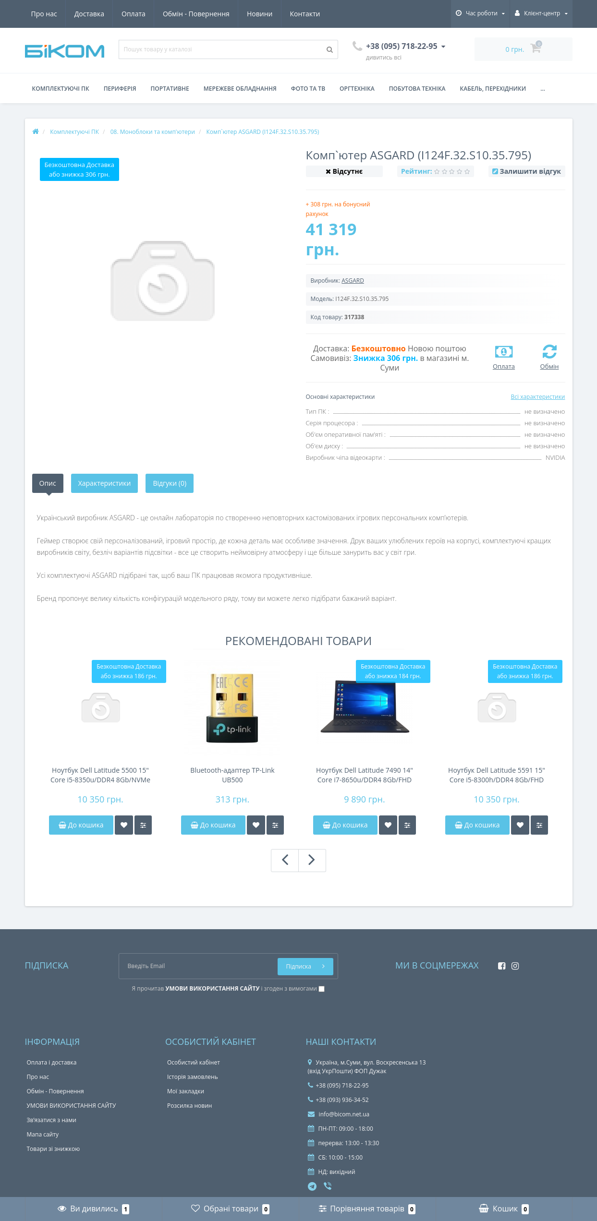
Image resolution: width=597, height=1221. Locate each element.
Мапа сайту (43, 1134)
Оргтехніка (357, 88)
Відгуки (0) (169, 483)
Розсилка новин (189, 1105)
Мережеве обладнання (240, 88)
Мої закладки (185, 1091)
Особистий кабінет (193, 1062)
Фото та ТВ (308, 88)
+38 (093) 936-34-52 (338, 1100)
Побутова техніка (417, 88)
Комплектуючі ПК (60, 88)
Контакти (305, 13)
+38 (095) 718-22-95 (338, 1085)
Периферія (120, 88)
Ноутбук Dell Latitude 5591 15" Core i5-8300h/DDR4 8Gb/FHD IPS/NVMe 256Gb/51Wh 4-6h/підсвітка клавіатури (496, 775)
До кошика (81, 824)
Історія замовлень (192, 1077)
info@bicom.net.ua (339, 1114)
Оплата (134, 13)
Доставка (89, 13)
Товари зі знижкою (53, 1149)
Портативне (170, 88)
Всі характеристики (538, 397)
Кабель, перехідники (493, 88)
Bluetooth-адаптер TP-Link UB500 (232, 775)
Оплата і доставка (52, 1062)
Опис (47, 483)
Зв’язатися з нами (51, 1120)
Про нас (44, 13)
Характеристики (104, 483)
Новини (259, 13)
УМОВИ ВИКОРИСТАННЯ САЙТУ (71, 1105)
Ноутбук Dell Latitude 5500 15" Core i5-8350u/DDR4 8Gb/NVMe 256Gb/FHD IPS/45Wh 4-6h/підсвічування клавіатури (100, 775)
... (542, 88)
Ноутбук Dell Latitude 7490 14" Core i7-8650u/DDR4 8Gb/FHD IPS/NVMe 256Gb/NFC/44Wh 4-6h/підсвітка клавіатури (364, 775)
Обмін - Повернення (196, 13)
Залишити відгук (530, 171)
